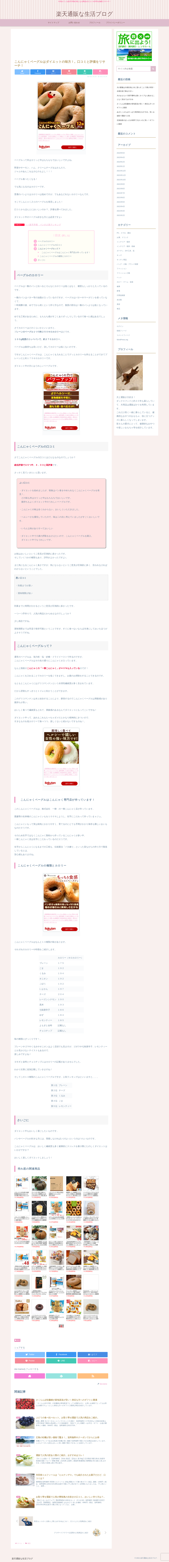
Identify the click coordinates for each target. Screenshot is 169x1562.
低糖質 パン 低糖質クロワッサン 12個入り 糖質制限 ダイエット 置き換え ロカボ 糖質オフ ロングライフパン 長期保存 (73, 1195)
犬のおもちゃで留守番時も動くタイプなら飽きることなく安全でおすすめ (136, 97)
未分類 (119, 300)
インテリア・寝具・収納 (126, 246)
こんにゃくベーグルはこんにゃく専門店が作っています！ (65, 253)
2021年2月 (121, 215)
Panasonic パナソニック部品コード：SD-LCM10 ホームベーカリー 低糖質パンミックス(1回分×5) (91, 1293)
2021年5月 (121, 202)
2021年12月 (121, 171)
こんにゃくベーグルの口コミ (50, 245)
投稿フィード (122, 331)
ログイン (120, 326)
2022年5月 (121, 153)
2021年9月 (121, 184)
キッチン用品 (122, 260)
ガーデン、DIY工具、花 (125, 251)
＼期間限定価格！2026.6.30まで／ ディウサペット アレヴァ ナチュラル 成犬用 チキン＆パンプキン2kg (39, 1294)
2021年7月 (121, 193)
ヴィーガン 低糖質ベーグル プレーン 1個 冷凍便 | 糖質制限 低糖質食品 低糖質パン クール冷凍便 (73, 1293)
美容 (118, 304)
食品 (17, 1341)
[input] (136, 69)
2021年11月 (121, 175)
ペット (119, 277)
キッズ (119, 255)
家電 (118, 291)
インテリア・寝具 (123, 242)
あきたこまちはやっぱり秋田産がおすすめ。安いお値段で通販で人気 (136, 114)
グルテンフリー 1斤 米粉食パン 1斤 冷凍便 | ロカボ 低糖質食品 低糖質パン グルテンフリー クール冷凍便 (73, 1269)
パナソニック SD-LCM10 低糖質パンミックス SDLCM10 (56, 1194)
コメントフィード (123, 335)
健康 (118, 286)
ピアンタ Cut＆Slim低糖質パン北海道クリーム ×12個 (56, 1218)
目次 (58, 235)
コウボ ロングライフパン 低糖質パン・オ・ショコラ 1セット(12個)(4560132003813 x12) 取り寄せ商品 (56, 1294)
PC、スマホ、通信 (124, 233)
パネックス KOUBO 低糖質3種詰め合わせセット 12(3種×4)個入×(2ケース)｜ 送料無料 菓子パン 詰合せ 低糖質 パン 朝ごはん (22, 1195)
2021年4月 (121, 206)
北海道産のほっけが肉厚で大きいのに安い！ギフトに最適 (136, 122)
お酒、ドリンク (122, 237)
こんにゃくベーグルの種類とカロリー (56, 256)
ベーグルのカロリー (46, 241)
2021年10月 (121, 180)
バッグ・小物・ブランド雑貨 (127, 264)
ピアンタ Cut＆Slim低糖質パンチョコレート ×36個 (22, 1242)
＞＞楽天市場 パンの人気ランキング (43, 225)
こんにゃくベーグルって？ (49, 249)
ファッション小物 (123, 273)
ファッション (122, 269)
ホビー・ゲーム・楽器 (125, 282)
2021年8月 (121, 189)
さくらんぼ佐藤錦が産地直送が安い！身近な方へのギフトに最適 (136, 105)
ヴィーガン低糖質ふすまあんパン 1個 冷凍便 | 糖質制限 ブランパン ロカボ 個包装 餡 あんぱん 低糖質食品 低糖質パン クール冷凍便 (39, 1245)
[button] (153, 69)
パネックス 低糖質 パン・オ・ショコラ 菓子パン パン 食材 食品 (21, 1219)
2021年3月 (121, 211)
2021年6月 (121, 197)
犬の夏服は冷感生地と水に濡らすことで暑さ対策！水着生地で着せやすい (136, 89)
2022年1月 (121, 166)
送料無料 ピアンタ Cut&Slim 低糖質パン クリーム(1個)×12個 (56, 1317)
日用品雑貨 (121, 295)
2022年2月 (121, 162)
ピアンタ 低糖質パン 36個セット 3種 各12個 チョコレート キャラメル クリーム (39, 1269)
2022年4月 (121, 157)
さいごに (41, 260)
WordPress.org (122, 340)
